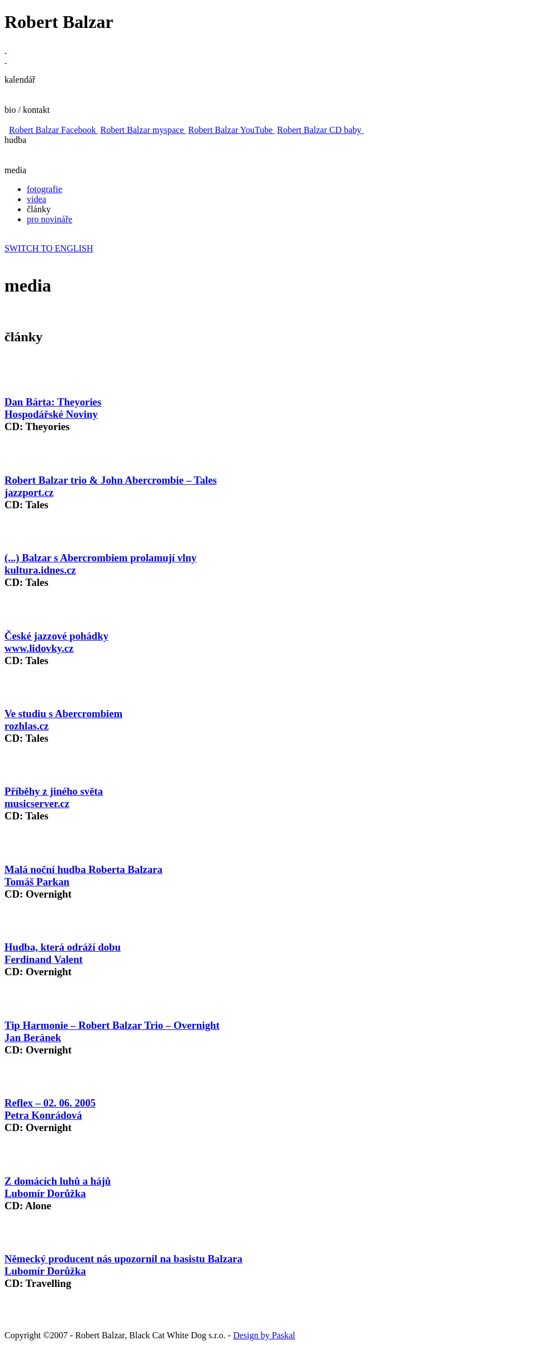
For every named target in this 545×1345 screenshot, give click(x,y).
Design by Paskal (264, 1335)
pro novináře (49, 219)
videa (36, 199)
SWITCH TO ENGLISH (48, 248)
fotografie (44, 189)
